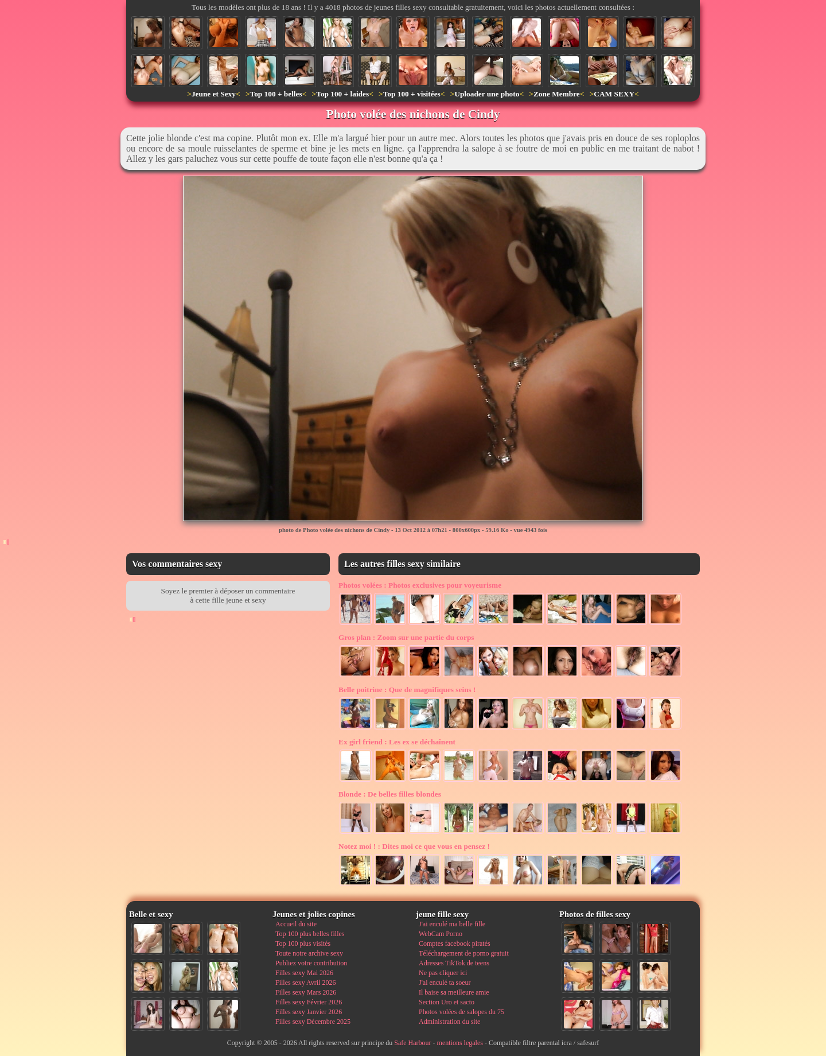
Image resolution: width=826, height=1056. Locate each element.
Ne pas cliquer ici (443, 973)
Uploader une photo (486, 94)
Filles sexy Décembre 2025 (312, 1022)
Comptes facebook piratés (454, 943)
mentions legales (460, 1043)
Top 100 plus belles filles (309, 934)
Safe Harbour (412, 1043)
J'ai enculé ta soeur (444, 983)
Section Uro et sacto (446, 1002)
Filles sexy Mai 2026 (304, 973)
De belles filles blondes (389, 794)
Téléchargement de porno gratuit (464, 953)
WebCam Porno (440, 934)
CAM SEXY (614, 94)
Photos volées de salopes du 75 (461, 1012)
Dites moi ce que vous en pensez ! (414, 846)
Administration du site (449, 1022)
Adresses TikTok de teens (454, 963)
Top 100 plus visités (302, 943)
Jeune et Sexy (214, 94)
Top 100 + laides (342, 94)
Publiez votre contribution (311, 963)
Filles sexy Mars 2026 (305, 992)
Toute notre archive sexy (309, 953)
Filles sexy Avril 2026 (305, 983)
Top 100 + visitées (412, 94)
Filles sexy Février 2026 (308, 1002)
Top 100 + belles (276, 94)
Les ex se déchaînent (396, 741)
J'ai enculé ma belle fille (452, 924)
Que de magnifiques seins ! (407, 689)
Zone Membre (556, 94)
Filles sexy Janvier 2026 (308, 1012)
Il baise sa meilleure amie (454, 992)
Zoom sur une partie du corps (406, 637)
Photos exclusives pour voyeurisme (419, 585)
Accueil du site (296, 924)
